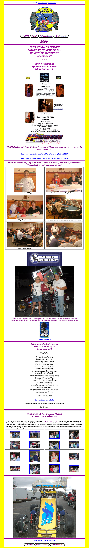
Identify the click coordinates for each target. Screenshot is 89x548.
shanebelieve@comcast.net (47, 3)
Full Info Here (44, 339)
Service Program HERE (44, 400)
